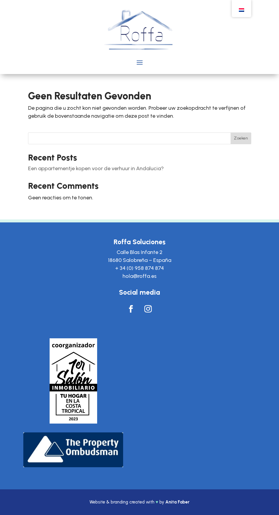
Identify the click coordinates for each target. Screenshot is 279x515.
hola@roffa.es (139, 276)
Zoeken (241, 138)
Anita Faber (177, 502)
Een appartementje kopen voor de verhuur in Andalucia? (96, 168)
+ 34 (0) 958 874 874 (139, 268)
